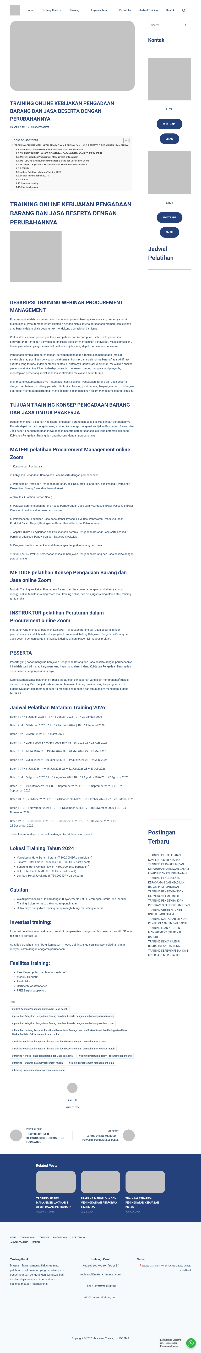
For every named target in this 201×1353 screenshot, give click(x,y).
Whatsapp (170, 124)
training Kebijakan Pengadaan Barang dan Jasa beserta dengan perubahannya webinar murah (63, 1048)
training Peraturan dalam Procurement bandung (105, 1055)
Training (77, 10)
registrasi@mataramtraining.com (100, 1274)
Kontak (170, 10)
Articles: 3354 (72, 1107)
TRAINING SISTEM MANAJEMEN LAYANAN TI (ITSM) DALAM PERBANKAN (54, 1202)
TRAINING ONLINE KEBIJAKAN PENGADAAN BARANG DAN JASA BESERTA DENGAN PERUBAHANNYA (72, 145)
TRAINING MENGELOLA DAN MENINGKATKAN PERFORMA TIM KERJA (99, 1202)
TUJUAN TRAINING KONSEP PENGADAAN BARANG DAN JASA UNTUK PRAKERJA (61, 153)
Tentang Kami (52, 10)
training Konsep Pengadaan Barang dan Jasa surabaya (42, 1055)
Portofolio (125, 10)
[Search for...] (165, 25)
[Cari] (183, 10)
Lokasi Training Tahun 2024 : (34, 175)
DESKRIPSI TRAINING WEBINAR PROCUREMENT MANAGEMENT (52, 149)
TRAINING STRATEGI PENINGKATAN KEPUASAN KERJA (142, 1202)
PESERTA (24, 168)
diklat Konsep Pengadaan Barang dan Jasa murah (39, 1009)
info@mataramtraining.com (100, 1297)
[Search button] (186, 25)
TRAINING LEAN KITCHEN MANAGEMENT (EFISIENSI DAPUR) (164, 932)
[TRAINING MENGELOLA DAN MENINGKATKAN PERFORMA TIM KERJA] (100, 1182)
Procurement (18, 319)
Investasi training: (30, 183)
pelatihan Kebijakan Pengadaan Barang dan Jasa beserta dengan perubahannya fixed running (63, 1016)
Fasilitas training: (29, 187)
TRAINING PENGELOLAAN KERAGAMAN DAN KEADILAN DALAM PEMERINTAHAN (166, 882)
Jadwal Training (148, 10)
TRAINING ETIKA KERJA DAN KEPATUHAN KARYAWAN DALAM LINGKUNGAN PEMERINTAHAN (168, 869)
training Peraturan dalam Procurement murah (37, 1062)
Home (29, 10)
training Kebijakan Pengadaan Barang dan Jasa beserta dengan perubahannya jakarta (59, 1041)
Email (169, 232)
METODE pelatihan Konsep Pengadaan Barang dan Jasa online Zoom (54, 160)
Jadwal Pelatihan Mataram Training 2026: (41, 172)
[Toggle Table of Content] (125, 140)
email (169, 138)
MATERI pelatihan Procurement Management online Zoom (49, 157)
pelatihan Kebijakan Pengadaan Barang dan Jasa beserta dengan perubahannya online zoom (62, 1023)
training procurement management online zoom (38, 1070)
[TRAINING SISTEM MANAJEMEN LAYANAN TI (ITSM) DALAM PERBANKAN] (56, 1182)
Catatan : (24, 179)
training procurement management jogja (91, 1062)
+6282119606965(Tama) (100, 1285)
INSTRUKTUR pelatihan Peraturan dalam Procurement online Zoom (53, 164)
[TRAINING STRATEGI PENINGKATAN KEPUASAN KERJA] (145, 1182)
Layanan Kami (101, 10)
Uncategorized (41, 127)
